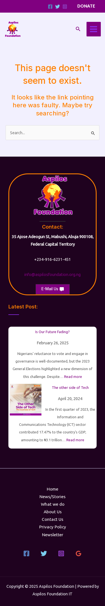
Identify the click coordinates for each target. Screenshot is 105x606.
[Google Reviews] (78, 553)
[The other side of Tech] (25, 399)
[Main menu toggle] (94, 29)
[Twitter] (57, 6)
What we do (52, 504)
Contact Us (52, 519)
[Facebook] (50, 6)
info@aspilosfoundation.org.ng (52, 274)
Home (52, 489)
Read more (73, 377)
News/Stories (52, 496)
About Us (53, 511)
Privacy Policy (52, 526)
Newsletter (52, 534)
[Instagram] (64, 6)
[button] (86, 6)
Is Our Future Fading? (52, 332)
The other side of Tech (70, 387)
